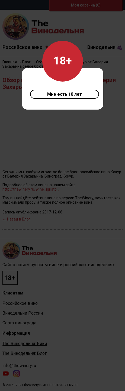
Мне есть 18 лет (64, 94)
